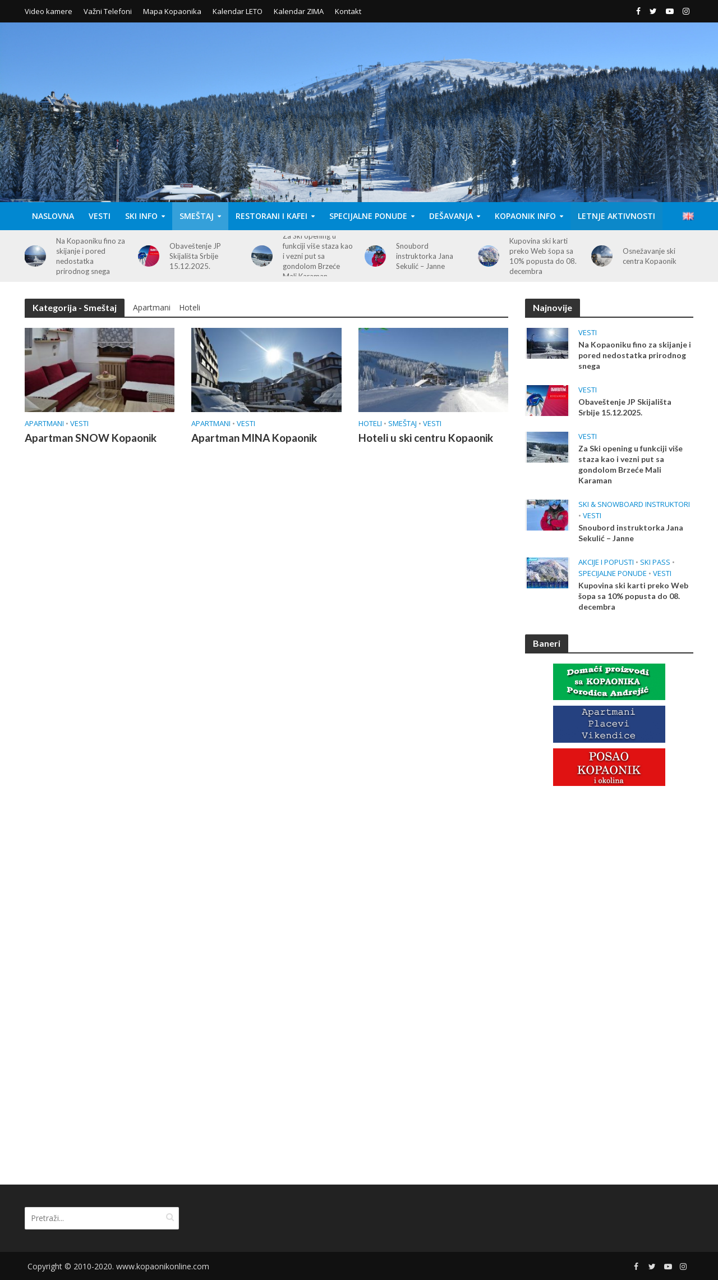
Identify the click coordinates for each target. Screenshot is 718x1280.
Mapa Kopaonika (172, 11)
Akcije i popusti (606, 562)
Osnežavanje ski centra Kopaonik (649, 256)
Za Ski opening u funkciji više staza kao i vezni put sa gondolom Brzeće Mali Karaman (318, 256)
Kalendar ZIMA (299, 11)
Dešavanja (451, 216)
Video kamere (48, 11)
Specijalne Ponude (368, 216)
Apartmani (152, 307)
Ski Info (141, 216)
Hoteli (189, 307)
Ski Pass (655, 562)
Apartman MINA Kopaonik (254, 437)
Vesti (100, 216)
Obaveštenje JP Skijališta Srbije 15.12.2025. (195, 256)
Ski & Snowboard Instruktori (634, 504)
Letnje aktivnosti (616, 216)
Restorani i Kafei (271, 216)
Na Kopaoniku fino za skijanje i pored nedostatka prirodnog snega (90, 256)
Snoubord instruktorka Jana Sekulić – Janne (424, 256)
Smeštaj (197, 216)
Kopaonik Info (525, 216)
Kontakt (348, 11)
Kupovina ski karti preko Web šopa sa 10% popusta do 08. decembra (543, 256)
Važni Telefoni (108, 11)
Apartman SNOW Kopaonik (91, 437)
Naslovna (53, 216)
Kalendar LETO (238, 11)
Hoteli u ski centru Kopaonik (425, 437)
